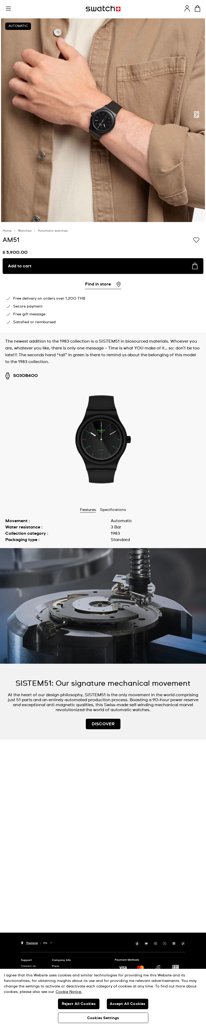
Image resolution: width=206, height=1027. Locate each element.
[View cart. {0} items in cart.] (197, 8)
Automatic (18, 26)
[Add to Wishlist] (196, 239)
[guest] (187, 8)
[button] (8, 9)
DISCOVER (103, 724)
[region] (103, 998)
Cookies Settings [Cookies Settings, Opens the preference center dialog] (103, 1018)
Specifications (113, 510)
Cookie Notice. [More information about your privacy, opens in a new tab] (69, 992)
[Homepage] (103, 9)
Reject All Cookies (79, 1004)
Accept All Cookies (127, 1004)
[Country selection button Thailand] (29, 942)
